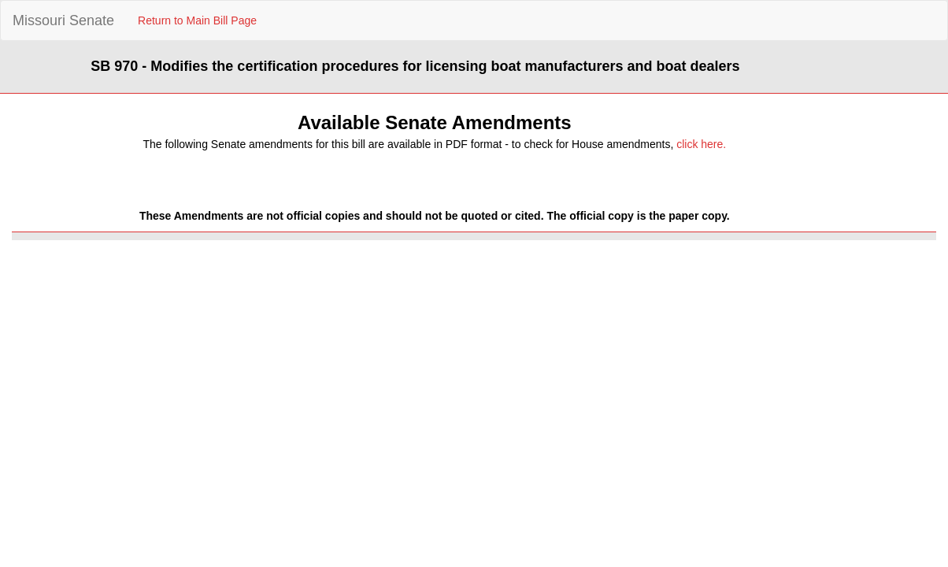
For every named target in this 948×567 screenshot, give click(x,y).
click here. (701, 144)
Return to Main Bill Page (197, 20)
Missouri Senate (63, 20)
